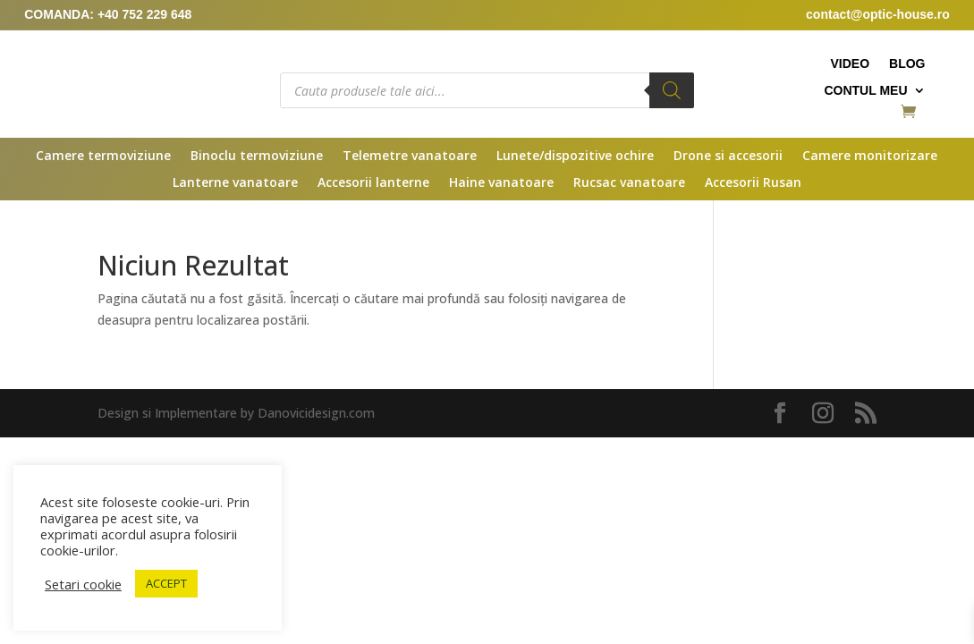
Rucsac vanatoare (629, 183)
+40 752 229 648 (144, 14)
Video (849, 64)
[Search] (671, 90)
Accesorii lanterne (373, 183)
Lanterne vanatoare (235, 183)
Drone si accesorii (728, 156)
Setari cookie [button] (83, 584)
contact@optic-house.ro (878, 14)
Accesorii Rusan (753, 183)
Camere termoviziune (103, 156)
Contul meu (865, 90)
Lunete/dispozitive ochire (575, 156)
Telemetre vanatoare (410, 156)
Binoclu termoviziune (257, 156)
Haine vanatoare (501, 183)
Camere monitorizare (869, 156)
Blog (907, 64)
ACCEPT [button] (166, 583)
